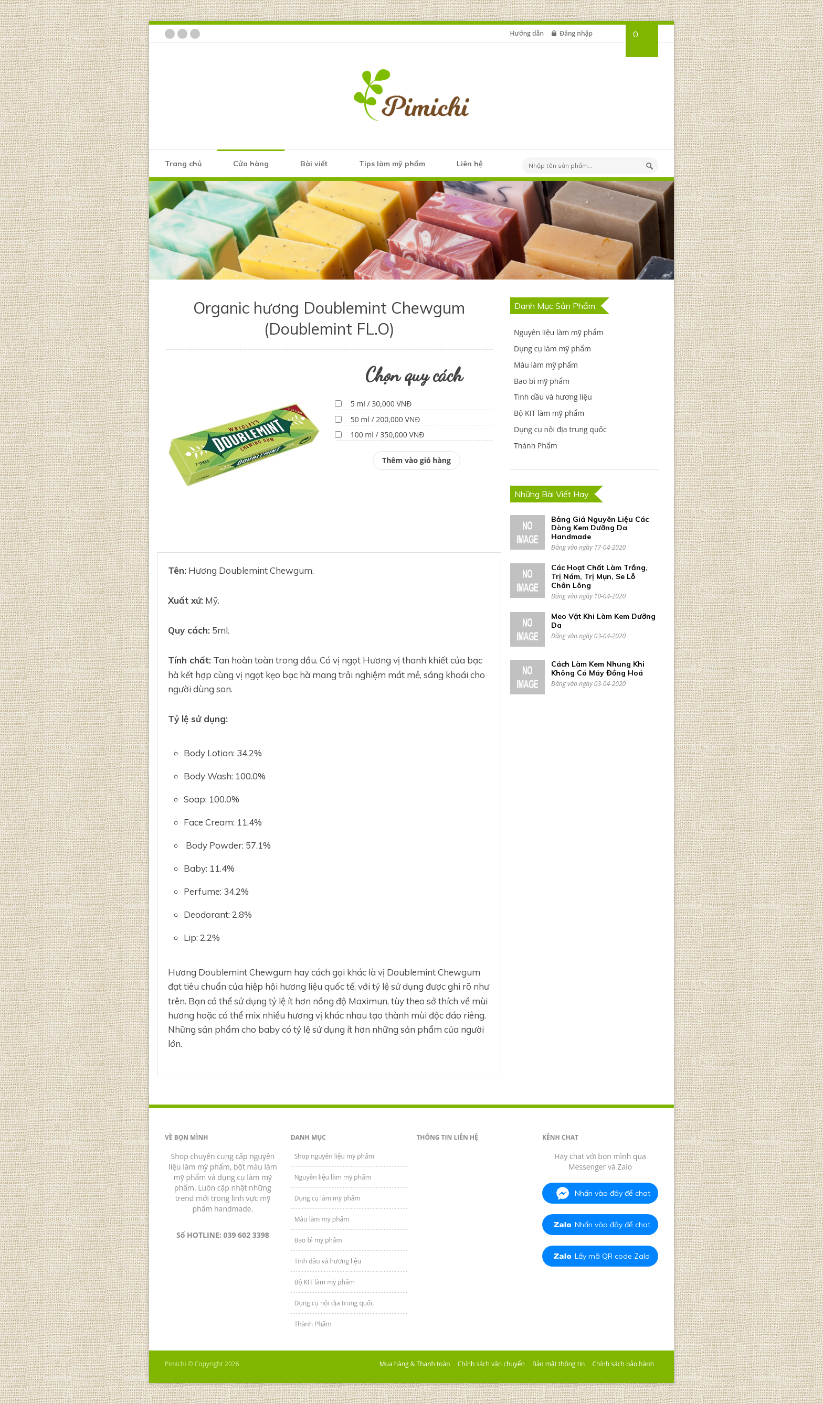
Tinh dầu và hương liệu (553, 397)
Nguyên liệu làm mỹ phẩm (558, 332)
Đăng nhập (576, 33)
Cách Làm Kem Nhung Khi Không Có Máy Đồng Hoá (598, 668)
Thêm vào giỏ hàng (416, 460)
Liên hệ (470, 163)
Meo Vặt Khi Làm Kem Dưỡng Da (603, 621)
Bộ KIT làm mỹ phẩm (549, 413)
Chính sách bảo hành (624, 1363)
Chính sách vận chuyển (491, 1363)
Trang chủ (183, 163)
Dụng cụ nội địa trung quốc (560, 429)
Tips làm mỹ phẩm (392, 163)
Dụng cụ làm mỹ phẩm (552, 348)
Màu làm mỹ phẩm (546, 365)
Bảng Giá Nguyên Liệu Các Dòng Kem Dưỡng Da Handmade (600, 528)
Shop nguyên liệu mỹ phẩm (334, 1156)
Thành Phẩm (535, 446)
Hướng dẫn (527, 33)
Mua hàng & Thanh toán (414, 1363)
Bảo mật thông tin (558, 1363)
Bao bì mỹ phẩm (541, 381)
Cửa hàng (251, 163)
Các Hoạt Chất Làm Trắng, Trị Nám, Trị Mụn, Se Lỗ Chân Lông (599, 576)
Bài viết (314, 163)
